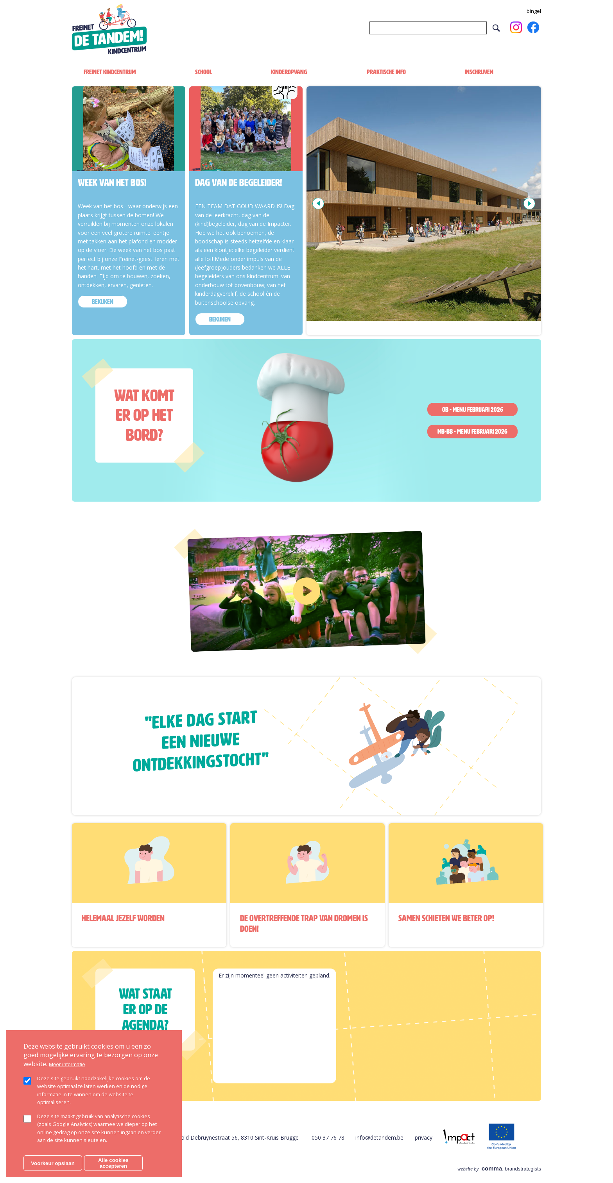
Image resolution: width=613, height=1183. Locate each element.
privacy (423, 1137)
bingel (534, 11)
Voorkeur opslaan (53, 1163)
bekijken (102, 301)
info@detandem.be (379, 1137)
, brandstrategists (499, 1169)
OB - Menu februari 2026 (472, 409)
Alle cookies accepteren (113, 1163)
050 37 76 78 (328, 1137)
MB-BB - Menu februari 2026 (472, 431)
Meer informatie (67, 1064)
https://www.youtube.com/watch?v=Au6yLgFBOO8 (251, 540)
